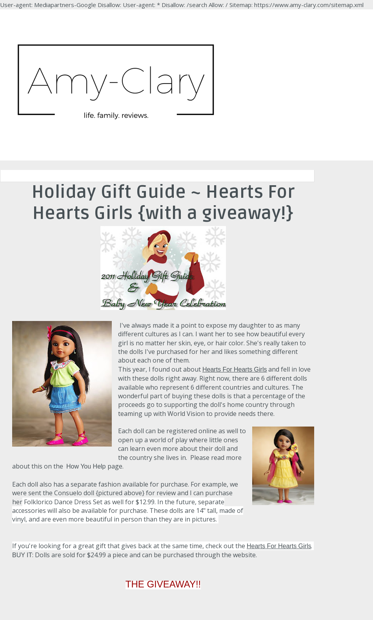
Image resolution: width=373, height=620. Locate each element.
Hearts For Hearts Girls (234, 369)
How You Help (86, 466)
